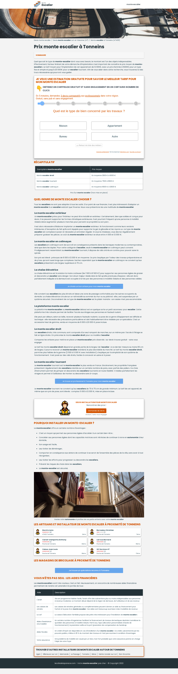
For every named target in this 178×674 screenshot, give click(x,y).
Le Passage (75, 660)
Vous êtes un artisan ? (135, 157)
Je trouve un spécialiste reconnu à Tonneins (89, 576)
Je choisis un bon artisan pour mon (89, 292)
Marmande (64, 660)
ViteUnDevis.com (124, 157)
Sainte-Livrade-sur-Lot (108, 660)
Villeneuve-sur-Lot (50, 660)
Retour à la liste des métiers (89, 151)
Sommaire (41, 55)
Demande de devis (96, 416)
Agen (38, 660)
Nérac (94, 660)
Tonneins (85, 660)
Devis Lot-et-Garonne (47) (70, 40)
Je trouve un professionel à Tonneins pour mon (89, 387)
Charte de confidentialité (102, 157)
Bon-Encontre (124, 660)
